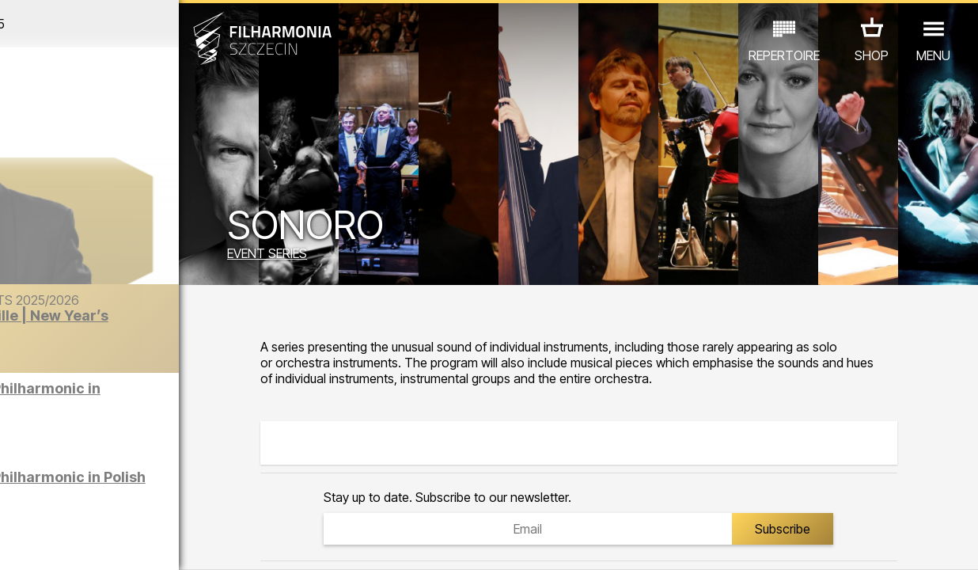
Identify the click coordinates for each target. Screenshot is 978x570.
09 (172, 543)
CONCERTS (55, 478)
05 (93, 543)
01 (15, 543)
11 (212, 543)
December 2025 (127, 24)
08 (153, 543)
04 (74, 543)
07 (133, 543)
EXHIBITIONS (186, 478)
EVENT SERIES (337, 256)
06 (113, 543)
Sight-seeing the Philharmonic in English (164, 402)
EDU (119, 478)
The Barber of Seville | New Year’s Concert (160, 339)
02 (34, 543)
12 (231, 543)
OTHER (123, 500)
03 (54, 543)
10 (192, 543)
